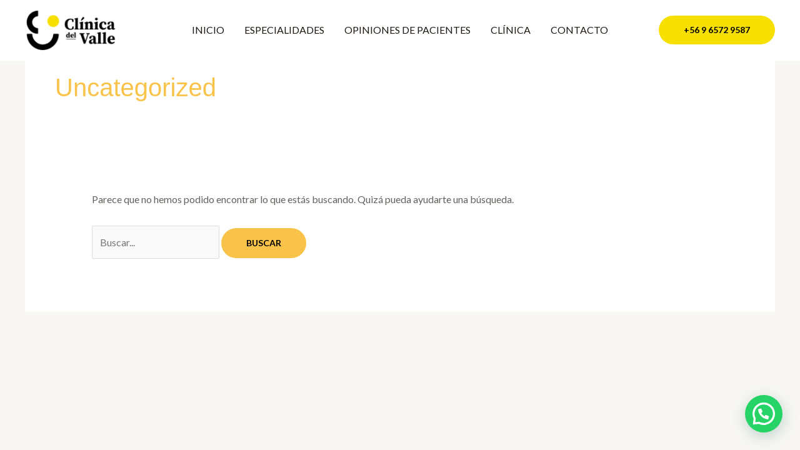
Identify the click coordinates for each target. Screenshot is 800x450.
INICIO (208, 30)
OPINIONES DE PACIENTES (407, 30)
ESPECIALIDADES (284, 30)
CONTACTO (579, 30)
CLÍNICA (511, 30)
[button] (717, 30)
